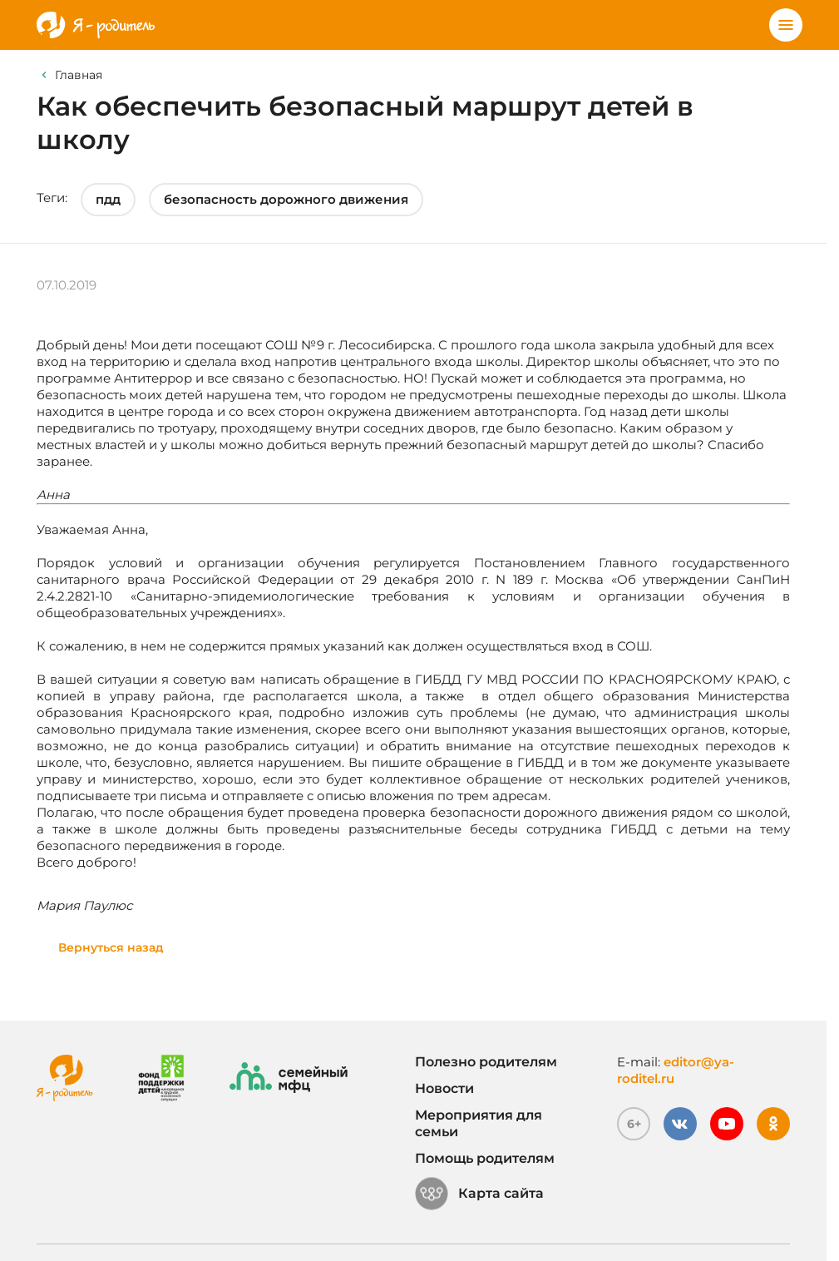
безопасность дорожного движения (286, 199)
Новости (444, 1088)
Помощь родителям (485, 1158)
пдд (108, 199)
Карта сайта (479, 1193)
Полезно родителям (486, 1062)
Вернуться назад (111, 947)
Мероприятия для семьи (478, 1123)
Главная (78, 74)
